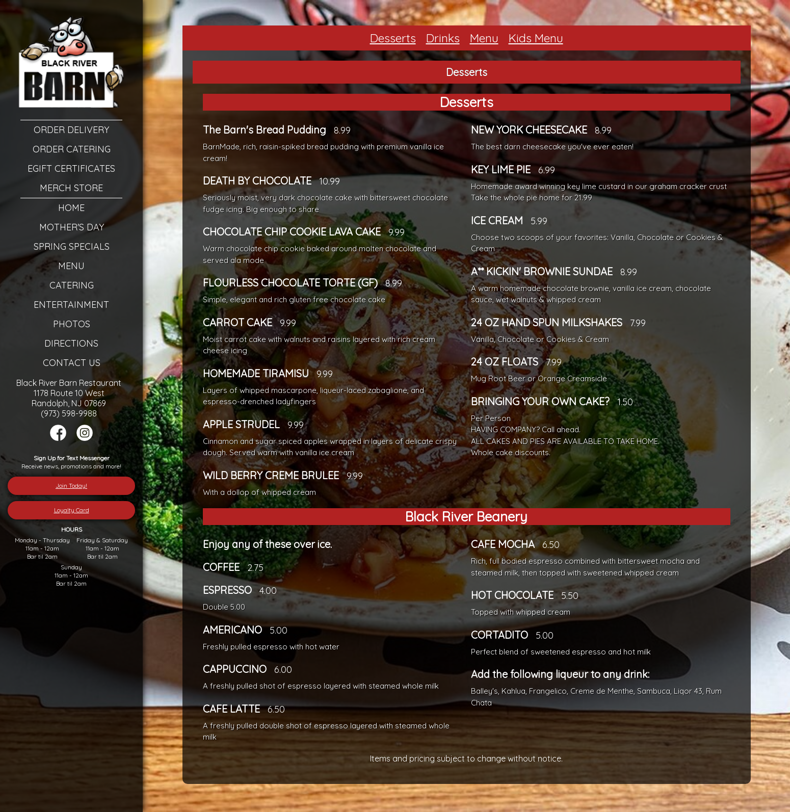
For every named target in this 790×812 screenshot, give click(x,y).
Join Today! (71, 485)
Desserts (393, 38)
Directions (71, 343)
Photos (71, 324)
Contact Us (71, 363)
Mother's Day (71, 227)
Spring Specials (72, 246)
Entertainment (71, 304)
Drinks (443, 38)
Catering (71, 285)
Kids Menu (536, 38)
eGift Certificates (71, 168)
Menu (71, 266)
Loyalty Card (71, 510)
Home (71, 208)
